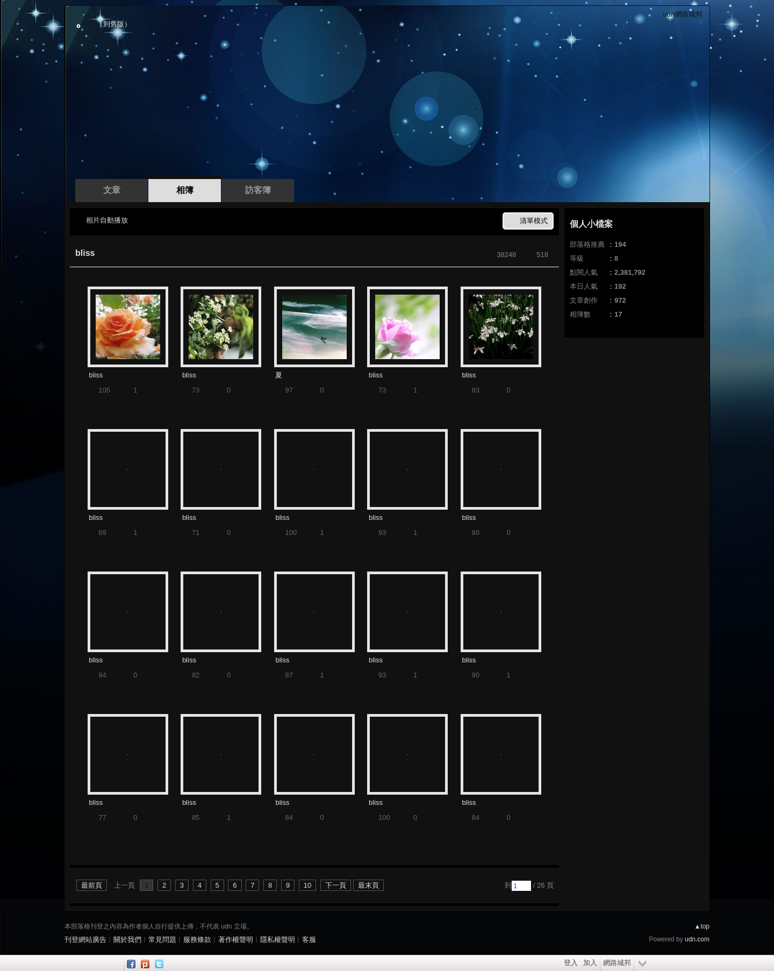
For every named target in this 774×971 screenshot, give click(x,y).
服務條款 (197, 940)
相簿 (185, 190)
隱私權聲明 (277, 940)
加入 (590, 963)
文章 (111, 190)
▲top (702, 926)
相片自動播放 (107, 220)
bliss (85, 253)
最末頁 (368, 885)
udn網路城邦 (683, 14)
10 (307, 885)
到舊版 (113, 24)
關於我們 (127, 940)
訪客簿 (258, 190)
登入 (571, 963)
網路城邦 (617, 963)
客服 (309, 940)
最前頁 (91, 885)
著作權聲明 (235, 940)
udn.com (697, 939)
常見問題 (162, 940)
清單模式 (534, 221)
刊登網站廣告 (85, 940)
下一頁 (335, 885)
